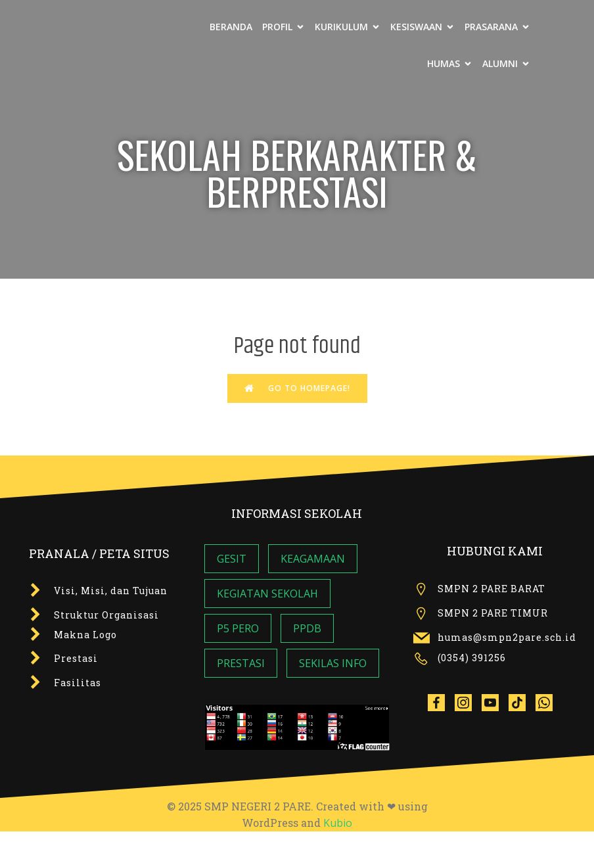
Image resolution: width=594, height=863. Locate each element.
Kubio (337, 823)
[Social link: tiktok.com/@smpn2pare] (522, 702)
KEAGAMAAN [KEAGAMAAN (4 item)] (313, 558)
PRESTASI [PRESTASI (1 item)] (241, 663)
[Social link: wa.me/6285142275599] (549, 702)
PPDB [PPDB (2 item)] (307, 628)
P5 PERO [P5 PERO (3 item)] (238, 628)
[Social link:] (441, 702)
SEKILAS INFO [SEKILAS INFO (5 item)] (333, 663)
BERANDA (231, 26)
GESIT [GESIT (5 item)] (231, 558)
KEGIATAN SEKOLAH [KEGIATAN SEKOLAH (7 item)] (267, 593)
